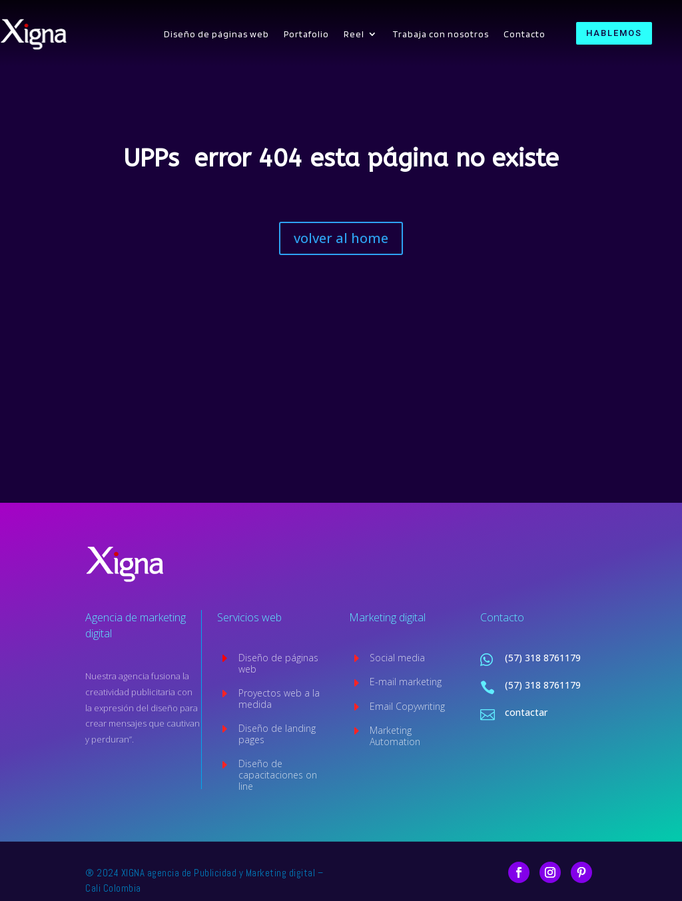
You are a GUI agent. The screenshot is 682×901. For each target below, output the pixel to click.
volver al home (341, 238)
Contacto (524, 34)
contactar (526, 712)
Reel (354, 34)
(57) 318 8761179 (543, 657)
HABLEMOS (614, 33)
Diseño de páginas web (216, 34)
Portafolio (306, 34)
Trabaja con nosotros (440, 34)
